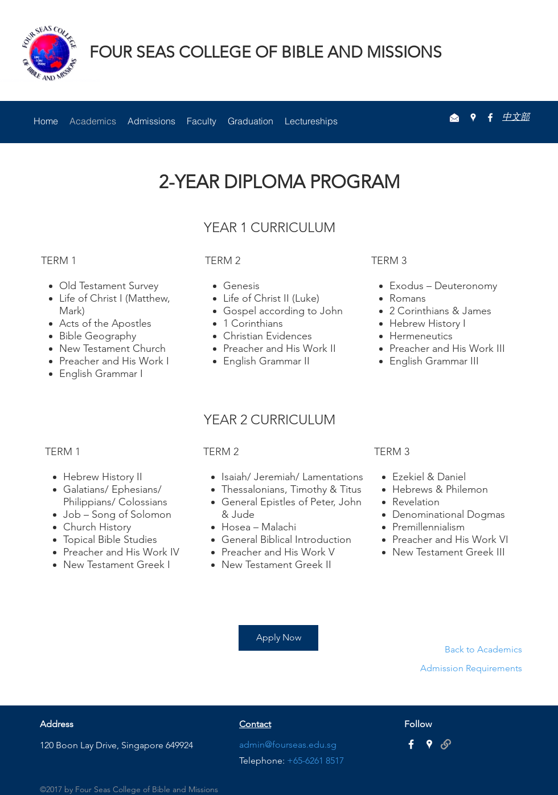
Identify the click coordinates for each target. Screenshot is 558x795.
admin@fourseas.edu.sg (288, 744)
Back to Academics (483, 649)
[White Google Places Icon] (429, 744)
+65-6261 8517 (315, 760)
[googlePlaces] (473, 117)
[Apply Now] (278, 638)
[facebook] (490, 117)
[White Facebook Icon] (411, 744)
